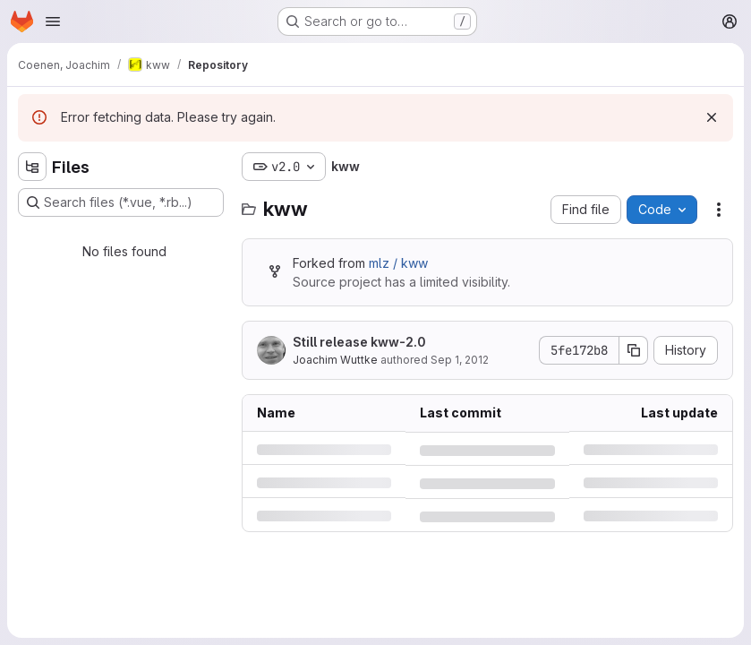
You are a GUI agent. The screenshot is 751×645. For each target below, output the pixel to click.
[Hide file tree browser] (32, 166)
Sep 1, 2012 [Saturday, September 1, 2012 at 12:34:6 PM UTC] (460, 359)
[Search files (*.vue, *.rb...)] (121, 202)
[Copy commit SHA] (633, 350)
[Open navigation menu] (52, 21)
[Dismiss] (711, 117)
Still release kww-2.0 (359, 341)
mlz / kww (398, 263)
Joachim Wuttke (335, 359)
